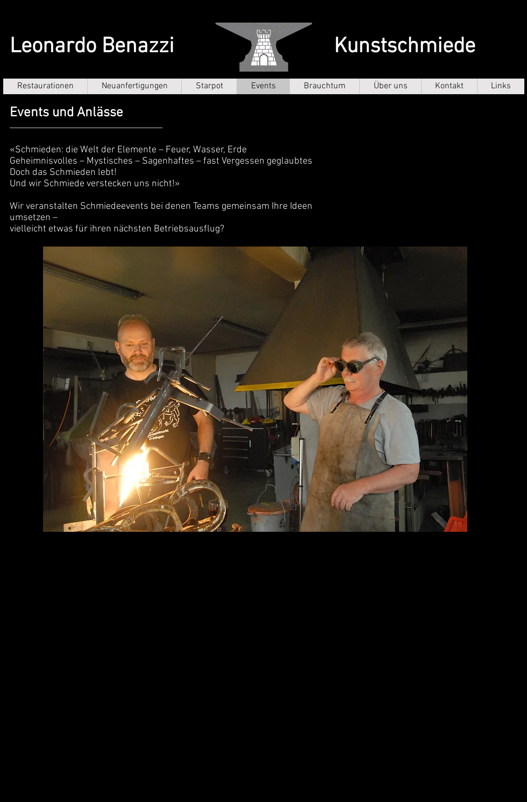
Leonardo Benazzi (92, 47)
